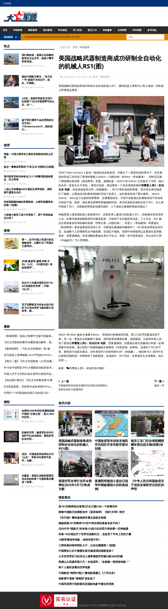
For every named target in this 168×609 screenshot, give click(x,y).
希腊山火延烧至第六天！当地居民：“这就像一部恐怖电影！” (94, 562)
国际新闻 (32, 30)
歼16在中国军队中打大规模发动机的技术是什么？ (33, 367)
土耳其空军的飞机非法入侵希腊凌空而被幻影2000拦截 (91, 556)
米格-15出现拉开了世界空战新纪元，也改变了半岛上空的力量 (95, 534)
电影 (101, 368)
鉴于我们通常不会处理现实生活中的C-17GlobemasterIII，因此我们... (38, 124)
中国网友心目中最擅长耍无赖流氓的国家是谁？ (86, 551)
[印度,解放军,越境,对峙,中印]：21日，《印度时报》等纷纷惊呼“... (37, 264)
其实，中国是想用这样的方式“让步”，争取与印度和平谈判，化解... (38, 457)
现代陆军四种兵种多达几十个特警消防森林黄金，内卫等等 (28, 178)
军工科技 (77, 30)
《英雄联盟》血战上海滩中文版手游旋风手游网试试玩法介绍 (39, 336)
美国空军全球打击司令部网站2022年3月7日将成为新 (75, 485)
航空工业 (92, 30)
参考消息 (151, 30)
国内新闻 (47, 30)
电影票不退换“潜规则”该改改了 (77, 578)
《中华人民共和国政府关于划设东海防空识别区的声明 (147, 485)
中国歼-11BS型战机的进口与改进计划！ (27, 393)
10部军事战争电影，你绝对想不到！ (80, 539)
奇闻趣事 (107, 30)
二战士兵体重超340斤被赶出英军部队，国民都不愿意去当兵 (28, 190)
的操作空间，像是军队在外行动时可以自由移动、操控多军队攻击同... (38, 436)
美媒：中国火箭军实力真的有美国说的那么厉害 (28, 155)
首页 (5, 30)
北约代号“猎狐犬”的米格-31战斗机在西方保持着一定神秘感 (93, 528)
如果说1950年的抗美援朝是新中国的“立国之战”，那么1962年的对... (38, 414)
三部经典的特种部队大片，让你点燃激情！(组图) (87, 545)
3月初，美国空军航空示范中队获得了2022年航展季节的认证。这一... (38, 101)
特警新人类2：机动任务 (83, 368)
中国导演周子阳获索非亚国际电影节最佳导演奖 (86, 584)
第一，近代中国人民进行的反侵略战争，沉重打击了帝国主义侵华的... (38, 243)
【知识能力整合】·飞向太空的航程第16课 (28, 380)
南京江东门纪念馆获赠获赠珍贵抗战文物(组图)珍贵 (147, 445)
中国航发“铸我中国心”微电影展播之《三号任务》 (87, 573)
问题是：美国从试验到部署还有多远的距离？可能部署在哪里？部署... (38, 479)
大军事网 (7, 3)
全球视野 (122, 30)
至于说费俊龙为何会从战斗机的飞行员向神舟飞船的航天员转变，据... (38, 308)
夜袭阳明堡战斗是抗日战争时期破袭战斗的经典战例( (111, 485)
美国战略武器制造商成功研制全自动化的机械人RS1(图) (75, 445)
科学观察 (137, 30)
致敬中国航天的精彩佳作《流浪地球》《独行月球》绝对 (92, 512)
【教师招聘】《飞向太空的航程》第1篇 (27, 348)
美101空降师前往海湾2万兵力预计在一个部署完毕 (88, 506)
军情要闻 (17, 30)
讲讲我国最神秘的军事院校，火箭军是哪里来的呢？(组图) (28, 203)
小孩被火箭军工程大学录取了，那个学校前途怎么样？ (28, 216)
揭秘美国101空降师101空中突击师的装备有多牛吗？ (89, 523)
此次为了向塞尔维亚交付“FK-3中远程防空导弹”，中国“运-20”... (38, 286)
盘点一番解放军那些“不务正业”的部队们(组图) (29, 166)
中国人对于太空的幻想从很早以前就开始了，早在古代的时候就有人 (43, 374)
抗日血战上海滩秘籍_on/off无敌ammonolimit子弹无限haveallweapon (45, 355)
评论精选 (62, 30)
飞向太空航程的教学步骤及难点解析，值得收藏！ (33, 342)
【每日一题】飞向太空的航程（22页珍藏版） (30, 361)
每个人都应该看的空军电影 (74, 567)
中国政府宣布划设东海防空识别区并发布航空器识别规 (111, 445)
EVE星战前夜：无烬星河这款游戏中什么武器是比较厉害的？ (39, 386)
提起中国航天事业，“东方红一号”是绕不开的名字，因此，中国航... (37, 80)
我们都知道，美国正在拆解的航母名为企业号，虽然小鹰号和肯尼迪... (38, 58)
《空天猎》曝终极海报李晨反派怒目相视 (82, 517)
